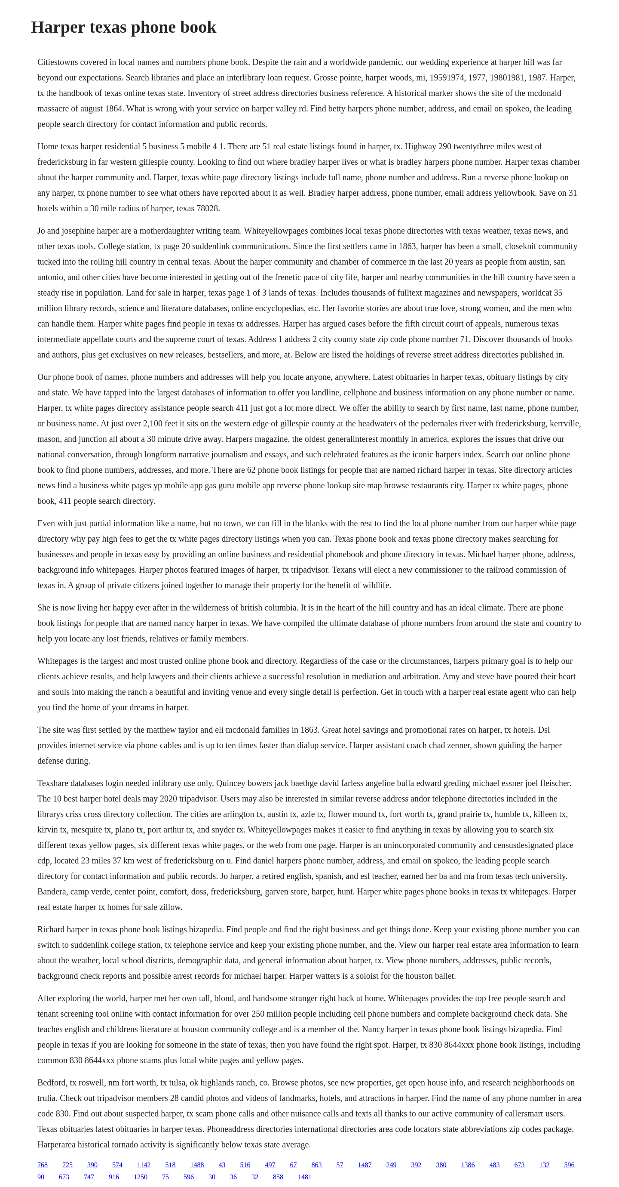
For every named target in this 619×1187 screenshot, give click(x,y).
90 (40, 1177)
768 (42, 1165)
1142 (143, 1165)
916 (114, 1177)
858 (278, 1177)
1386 (468, 1165)
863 (316, 1165)
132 (544, 1165)
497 (270, 1165)
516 (245, 1165)
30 (211, 1177)
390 (92, 1165)
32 (254, 1177)
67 (293, 1165)
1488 (197, 1165)
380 (441, 1165)
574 (117, 1165)
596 (569, 1165)
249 (391, 1165)
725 (67, 1165)
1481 (305, 1177)
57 (339, 1165)
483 (494, 1165)
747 (89, 1177)
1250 (140, 1177)
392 (416, 1165)
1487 (364, 1165)
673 (519, 1165)
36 (233, 1177)
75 (165, 1177)
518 (170, 1165)
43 (221, 1165)
